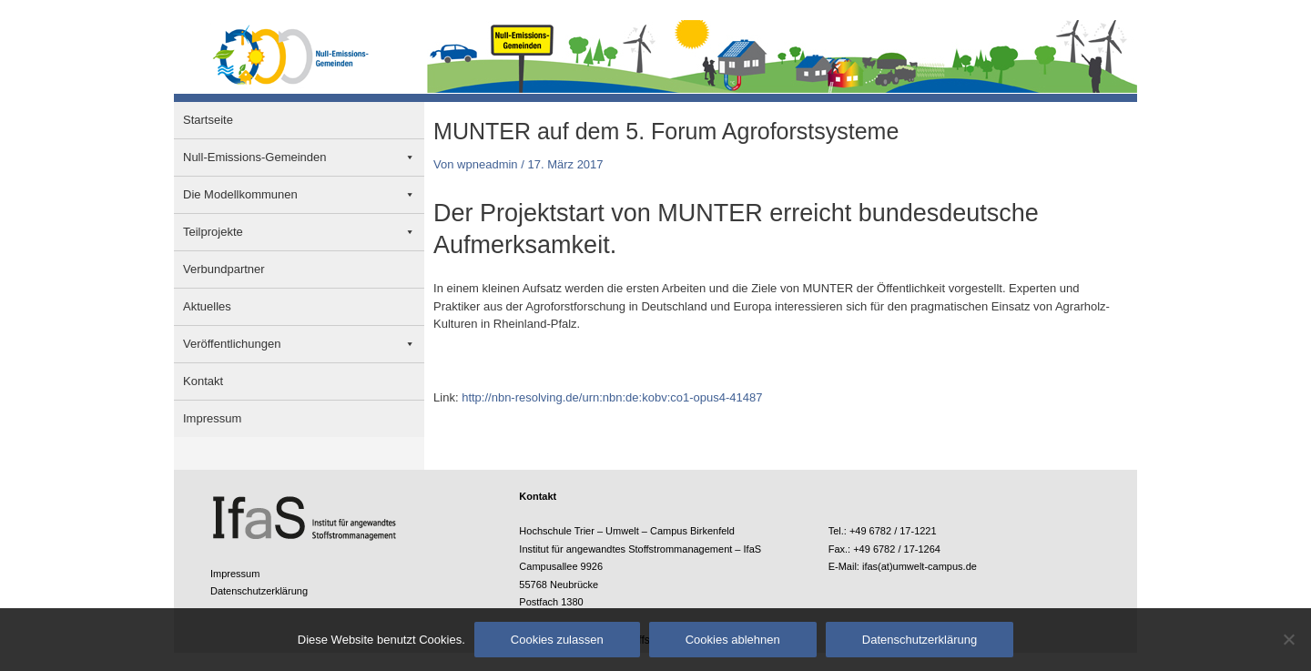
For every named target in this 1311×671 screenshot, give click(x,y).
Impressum (212, 418)
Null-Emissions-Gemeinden (255, 157)
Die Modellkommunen (240, 194)
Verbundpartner (224, 269)
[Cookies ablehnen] (1288, 639)
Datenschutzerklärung (259, 590)
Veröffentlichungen (231, 344)
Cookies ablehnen (733, 639)
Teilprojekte (213, 232)
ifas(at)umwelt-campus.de (919, 566)
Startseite (208, 120)
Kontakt (203, 381)
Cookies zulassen (557, 639)
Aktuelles (207, 306)
